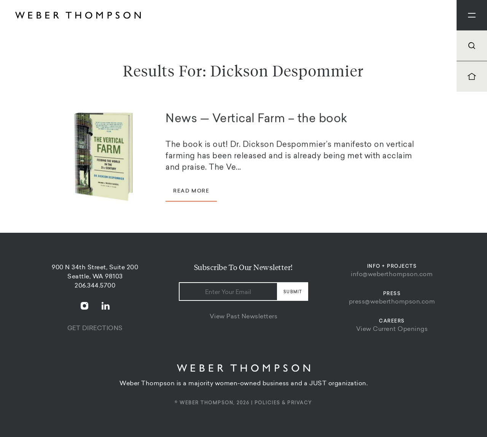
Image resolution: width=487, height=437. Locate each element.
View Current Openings (392, 329)
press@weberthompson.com (392, 302)
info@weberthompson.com (392, 275)
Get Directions (95, 329)
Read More (191, 192)
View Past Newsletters (244, 317)
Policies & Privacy (283, 403)
